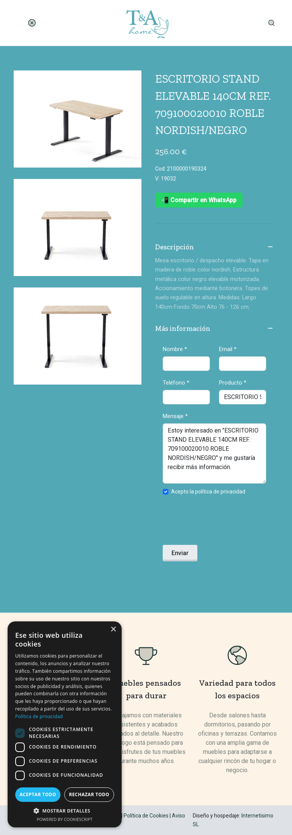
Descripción (214, 247)
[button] (64, 810)
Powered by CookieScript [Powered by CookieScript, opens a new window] (65, 819)
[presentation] (220, 522)
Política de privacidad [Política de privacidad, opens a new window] (39, 716)
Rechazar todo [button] (89, 794)
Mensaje (175, 416)
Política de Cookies (146, 816)
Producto (232, 382)
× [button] (113, 629)
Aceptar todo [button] (37, 794)
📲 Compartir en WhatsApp (198, 200)
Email (227, 349)
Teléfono (176, 382)
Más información (214, 329)
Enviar (180, 553)
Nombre (175, 349)
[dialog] (65, 724)
